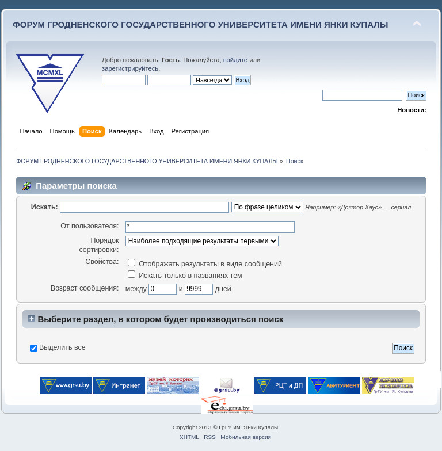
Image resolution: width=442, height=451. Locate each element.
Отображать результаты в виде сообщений (205, 264)
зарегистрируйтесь (130, 68)
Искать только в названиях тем (185, 276)
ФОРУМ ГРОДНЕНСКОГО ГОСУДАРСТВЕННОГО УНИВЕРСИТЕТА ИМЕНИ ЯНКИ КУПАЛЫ (200, 24)
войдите (235, 59)
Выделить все (62, 347)
